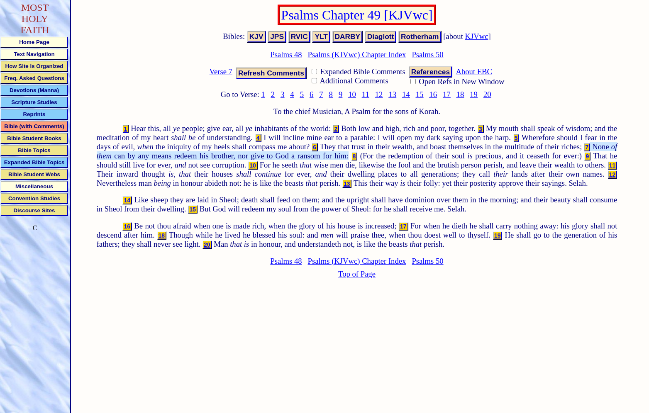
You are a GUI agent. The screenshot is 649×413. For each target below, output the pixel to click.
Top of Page (357, 274)
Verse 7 (220, 71)
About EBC (474, 71)
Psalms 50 (427, 54)
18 (460, 94)
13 (392, 94)
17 (447, 94)
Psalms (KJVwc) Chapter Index (357, 54)
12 (379, 94)
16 (433, 94)
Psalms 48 (286, 54)
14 (406, 94)
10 (352, 94)
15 (420, 94)
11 (365, 94)
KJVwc (476, 36)
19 (474, 94)
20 (487, 94)
